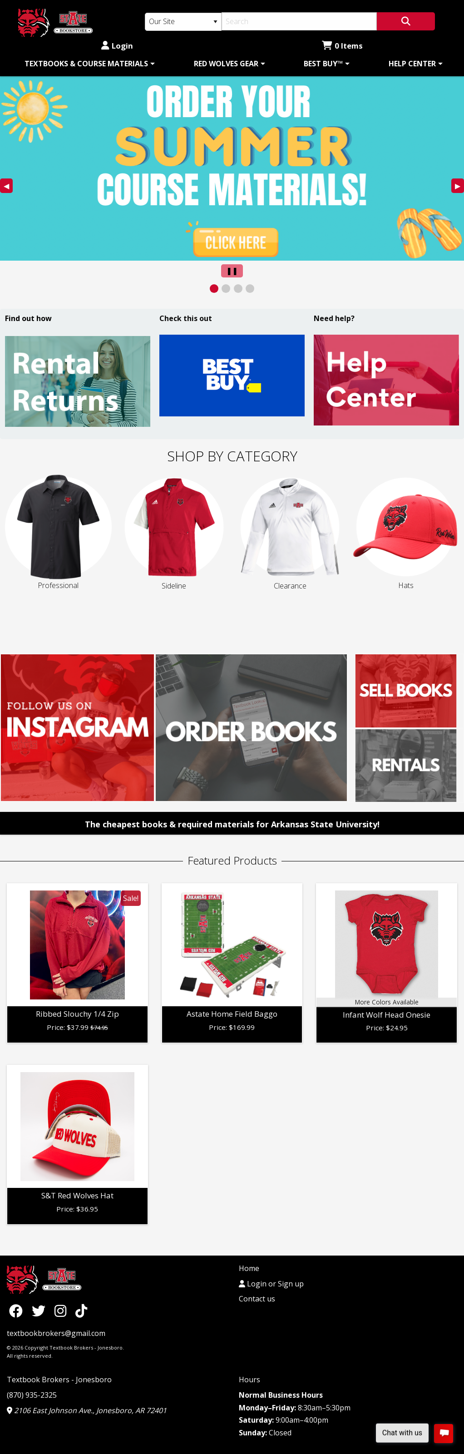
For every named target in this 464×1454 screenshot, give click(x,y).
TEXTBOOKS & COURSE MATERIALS (86, 64)
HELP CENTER (412, 64)
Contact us (257, 1299)
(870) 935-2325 (32, 1395)
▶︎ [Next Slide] (459, 187)
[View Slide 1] (214, 288)
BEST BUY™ (323, 64)
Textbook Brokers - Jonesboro (59, 1380)
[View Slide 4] (250, 288)
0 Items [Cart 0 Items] (342, 45)
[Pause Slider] (232, 270)
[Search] (299, 21)
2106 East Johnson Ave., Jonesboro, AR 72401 (87, 1410)
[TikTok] (81, 1310)
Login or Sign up (271, 1284)
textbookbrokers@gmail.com (56, 1333)
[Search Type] (183, 22)
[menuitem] (88, 63)
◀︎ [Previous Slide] (8, 187)
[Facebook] (18, 1310)
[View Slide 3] (238, 288)
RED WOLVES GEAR (226, 64)
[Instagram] (62, 1310)
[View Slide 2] (226, 288)
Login (117, 45)
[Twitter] (41, 1310)
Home (249, 1268)
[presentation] (232, 168)
